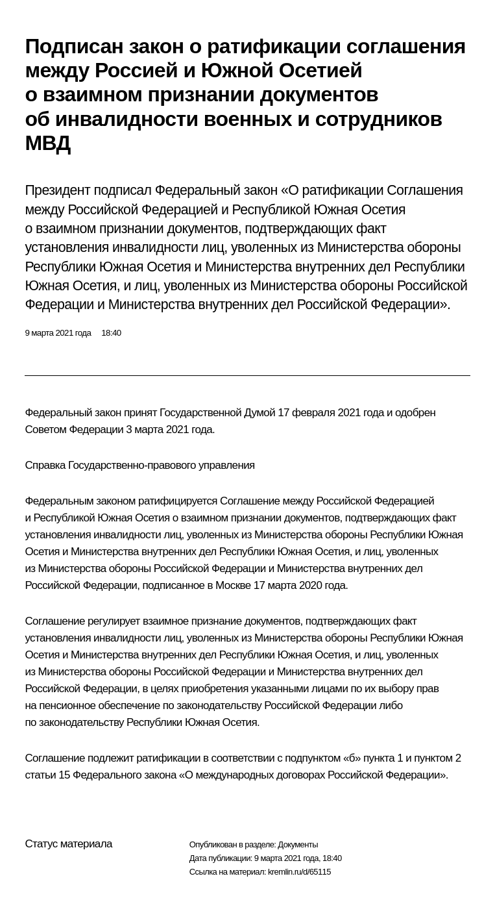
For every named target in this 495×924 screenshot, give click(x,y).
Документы (298, 844)
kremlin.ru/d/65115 (299, 872)
